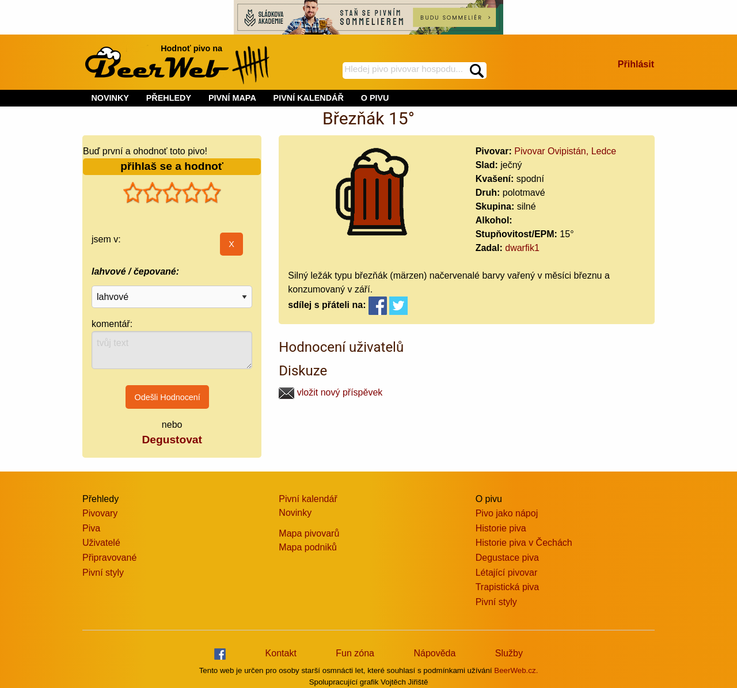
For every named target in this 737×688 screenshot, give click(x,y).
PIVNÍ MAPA (232, 97)
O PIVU (375, 97)
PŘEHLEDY (168, 97)
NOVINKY (110, 97)
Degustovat (172, 440)
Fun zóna (355, 653)
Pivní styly (103, 572)
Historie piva (501, 528)
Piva (91, 528)
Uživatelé (101, 543)
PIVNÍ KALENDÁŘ (308, 97)
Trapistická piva (508, 587)
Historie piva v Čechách (524, 543)
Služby (509, 653)
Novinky (295, 513)
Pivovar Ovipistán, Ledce (565, 151)
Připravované (109, 557)
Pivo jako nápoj (507, 513)
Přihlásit (636, 64)
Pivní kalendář (308, 499)
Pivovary (99, 513)
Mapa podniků (308, 547)
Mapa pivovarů (309, 533)
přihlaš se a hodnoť (171, 166)
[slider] (172, 193)
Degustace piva (507, 557)
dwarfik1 (522, 248)
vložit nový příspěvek (330, 392)
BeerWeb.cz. (516, 670)
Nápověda (434, 653)
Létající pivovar (507, 572)
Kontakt (281, 653)
